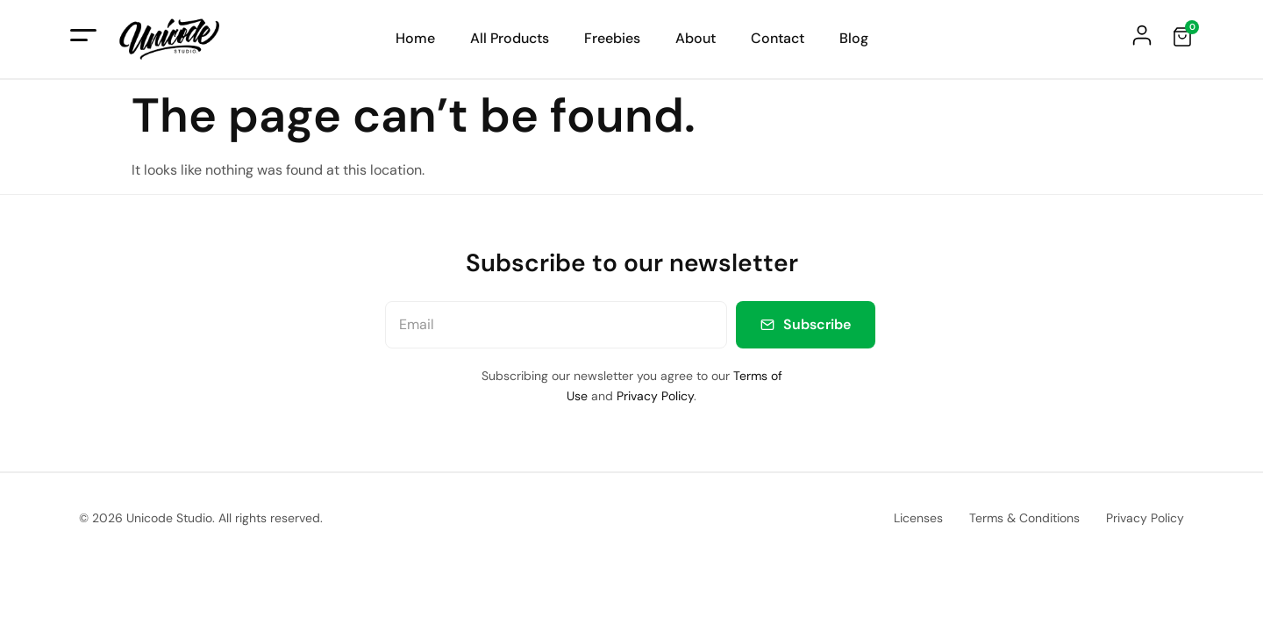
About (695, 38)
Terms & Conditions (1024, 518)
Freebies (612, 38)
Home (415, 38)
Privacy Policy (655, 396)
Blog (853, 38)
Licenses (918, 518)
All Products (509, 38)
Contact (777, 38)
